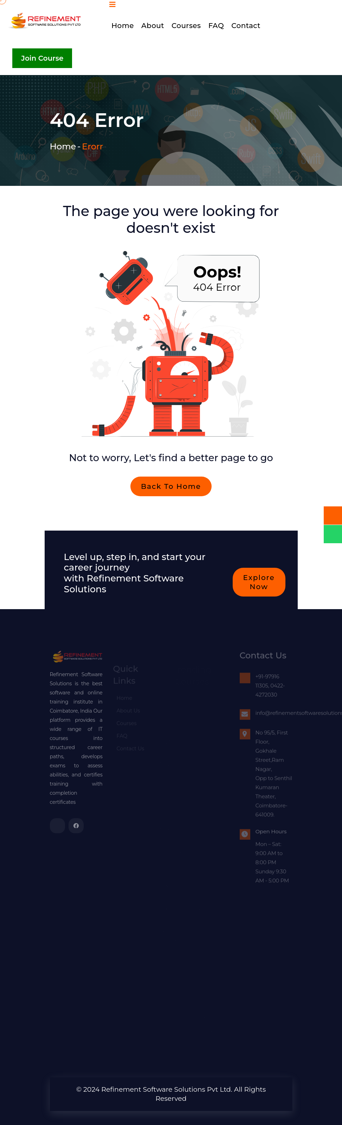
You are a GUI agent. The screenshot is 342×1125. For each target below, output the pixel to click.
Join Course (42, 58)
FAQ (216, 25)
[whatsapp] (333, 534)
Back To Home (171, 489)
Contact (245, 25)
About (152, 25)
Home (122, 25)
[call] (333, 515)
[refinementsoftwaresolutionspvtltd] (57, 828)
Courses (186, 25)
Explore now (259, 585)
